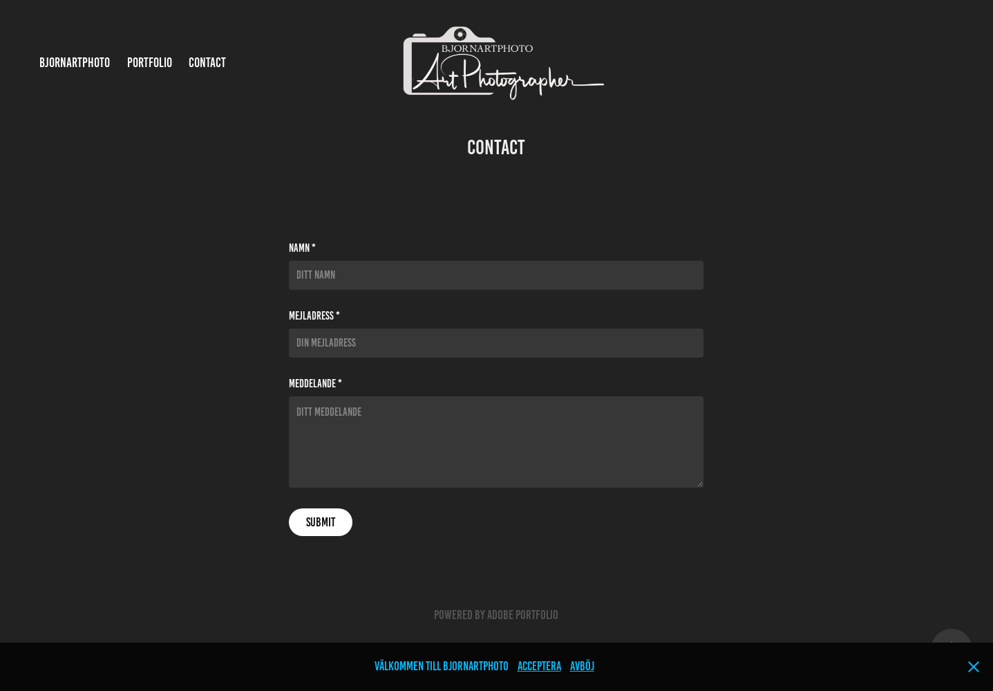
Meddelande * (315, 383)
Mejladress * (314, 316)
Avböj (582, 666)
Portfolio (149, 62)
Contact (207, 62)
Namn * (302, 248)
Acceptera (539, 666)
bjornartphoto (74, 62)
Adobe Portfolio (522, 615)
